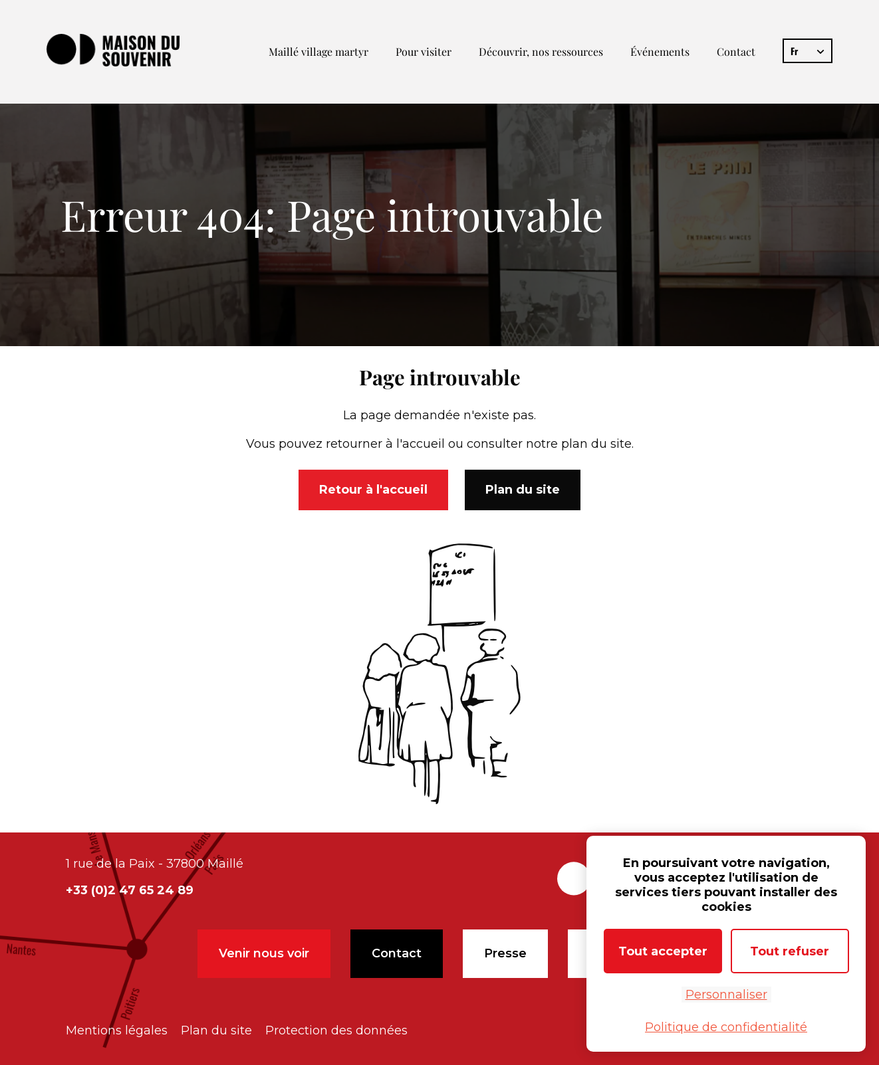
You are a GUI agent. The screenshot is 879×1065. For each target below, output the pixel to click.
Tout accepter (662, 951)
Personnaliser (726, 994)
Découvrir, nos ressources (541, 51)
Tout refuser (789, 951)
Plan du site (522, 491)
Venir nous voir (264, 953)
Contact (736, 51)
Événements (660, 51)
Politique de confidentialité (726, 1027)
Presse (505, 953)
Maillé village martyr (318, 51)
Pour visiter (423, 51)
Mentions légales (117, 1030)
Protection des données (336, 1030)
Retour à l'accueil (373, 491)
